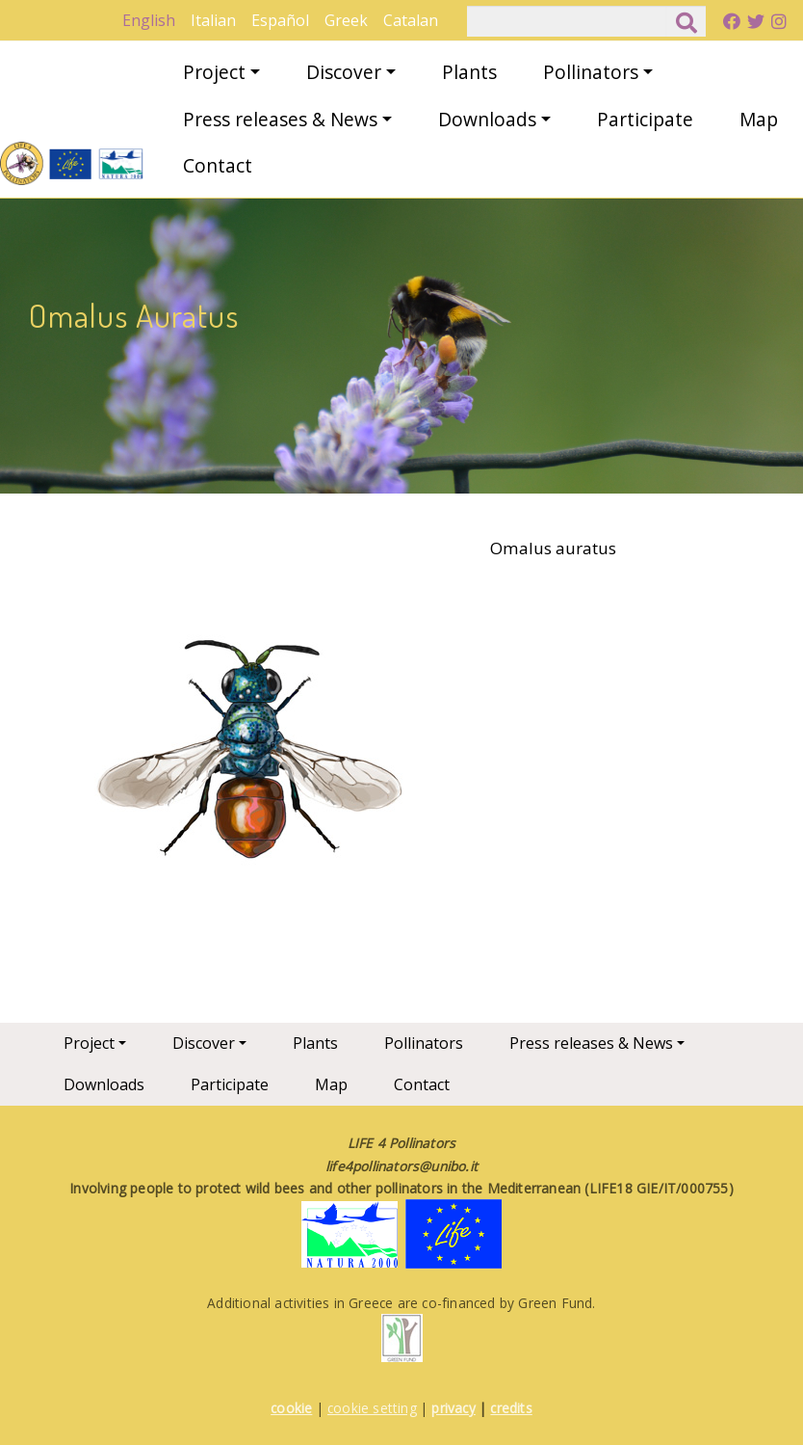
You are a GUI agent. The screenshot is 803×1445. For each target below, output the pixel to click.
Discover (343, 72)
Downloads (487, 119)
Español (280, 20)
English (148, 20)
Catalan (410, 20)
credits (510, 1408)
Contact (217, 165)
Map (758, 119)
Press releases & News (280, 119)
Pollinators (590, 72)
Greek (346, 20)
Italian (213, 20)
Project (214, 72)
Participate (645, 119)
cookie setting (372, 1408)
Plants (469, 72)
